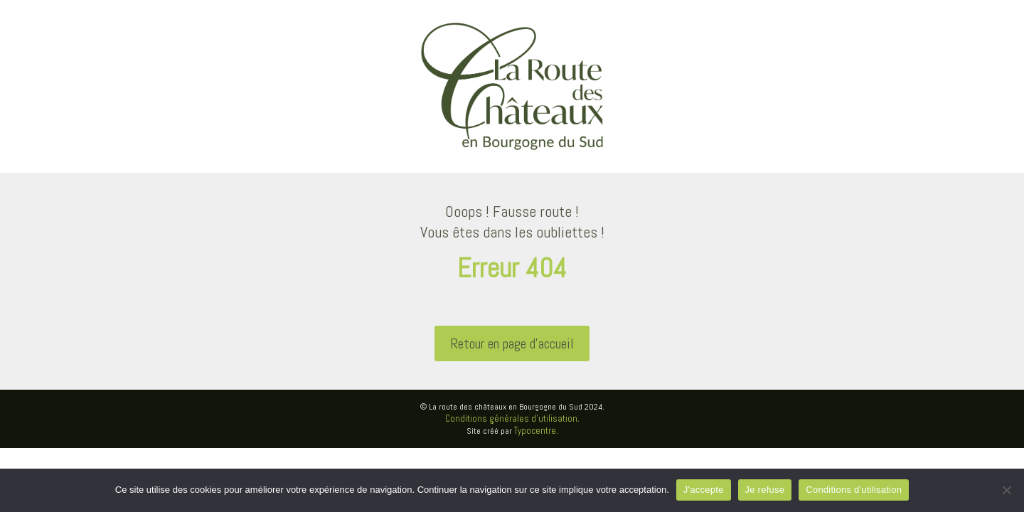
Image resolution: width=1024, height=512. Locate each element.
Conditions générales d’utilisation (511, 418)
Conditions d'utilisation (854, 489)
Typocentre (535, 431)
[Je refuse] (1006, 490)
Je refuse (765, 489)
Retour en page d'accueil (512, 343)
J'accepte (703, 489)
